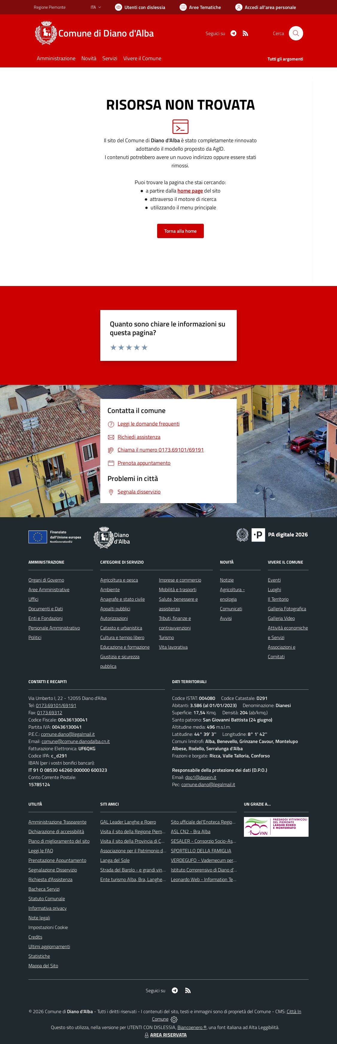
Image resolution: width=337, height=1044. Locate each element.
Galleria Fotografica (287, 608)
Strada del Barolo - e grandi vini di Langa (140, 869)
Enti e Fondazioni (45, 618)
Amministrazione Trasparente (57, 821)
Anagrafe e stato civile (122, 599)
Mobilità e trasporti (177, 589)
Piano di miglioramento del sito (58, 841)
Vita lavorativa (173, 646)
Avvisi (226, 618)
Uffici (33, 599)
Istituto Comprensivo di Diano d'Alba (206, 869)
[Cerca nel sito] (296, 33)
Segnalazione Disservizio (52, 869)
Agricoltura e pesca (119, 579)
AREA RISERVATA (165, 1034)
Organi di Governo (46, 579)
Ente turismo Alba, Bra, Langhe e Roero (139, 879)
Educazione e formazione (125, 646)
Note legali (39, 917)
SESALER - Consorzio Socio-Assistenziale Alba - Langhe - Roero (235, 841)
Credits (35, 936)
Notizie (227, 579)
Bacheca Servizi (44, 888)
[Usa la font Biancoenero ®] (140, 7)
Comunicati (231, 608)
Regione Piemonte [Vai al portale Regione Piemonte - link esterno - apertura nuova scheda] (50, 7)
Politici (34, 637)
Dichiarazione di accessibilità (56, 831)
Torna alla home (180, 230)
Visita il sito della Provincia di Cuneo (135, 841)
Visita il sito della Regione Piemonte (135, 831)
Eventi (274, 579)
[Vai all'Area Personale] (265, 7)
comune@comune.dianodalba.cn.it (76, 741)
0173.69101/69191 (56, 705)
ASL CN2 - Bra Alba (190, 831)
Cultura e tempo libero (122, 637)
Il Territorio (278, 599)
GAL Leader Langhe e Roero (128, 821)
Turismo (166, 637)
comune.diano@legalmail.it (68, 734)
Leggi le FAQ (40, 850)
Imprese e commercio (180, 579)
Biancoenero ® (192, 1027)
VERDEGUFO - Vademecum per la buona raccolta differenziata (233, 860)
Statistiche (39, 956)
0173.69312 (49, 712)
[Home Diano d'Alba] (97, 33)
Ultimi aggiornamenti (49, 946)
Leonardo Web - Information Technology (211, 879)
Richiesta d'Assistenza (50, 879)
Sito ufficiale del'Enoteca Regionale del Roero (216, 821)
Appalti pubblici (115, 608)
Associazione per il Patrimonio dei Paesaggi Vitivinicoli (153, 850)
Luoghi (274, 589)
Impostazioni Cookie (48, 927)
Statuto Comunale (46, 898)
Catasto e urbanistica (121, 627)
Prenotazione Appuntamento (57, 860)
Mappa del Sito (43, 965)
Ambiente (110, 589)
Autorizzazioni (114, 618)
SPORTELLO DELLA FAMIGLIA (201, 850)
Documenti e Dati (45, 608)
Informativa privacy (47, 908)
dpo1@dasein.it (200, 777)
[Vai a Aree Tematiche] (200, 7)
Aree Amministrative (48, 589)
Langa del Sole (115, 860)
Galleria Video (281, 618)
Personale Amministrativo (54, 627)
